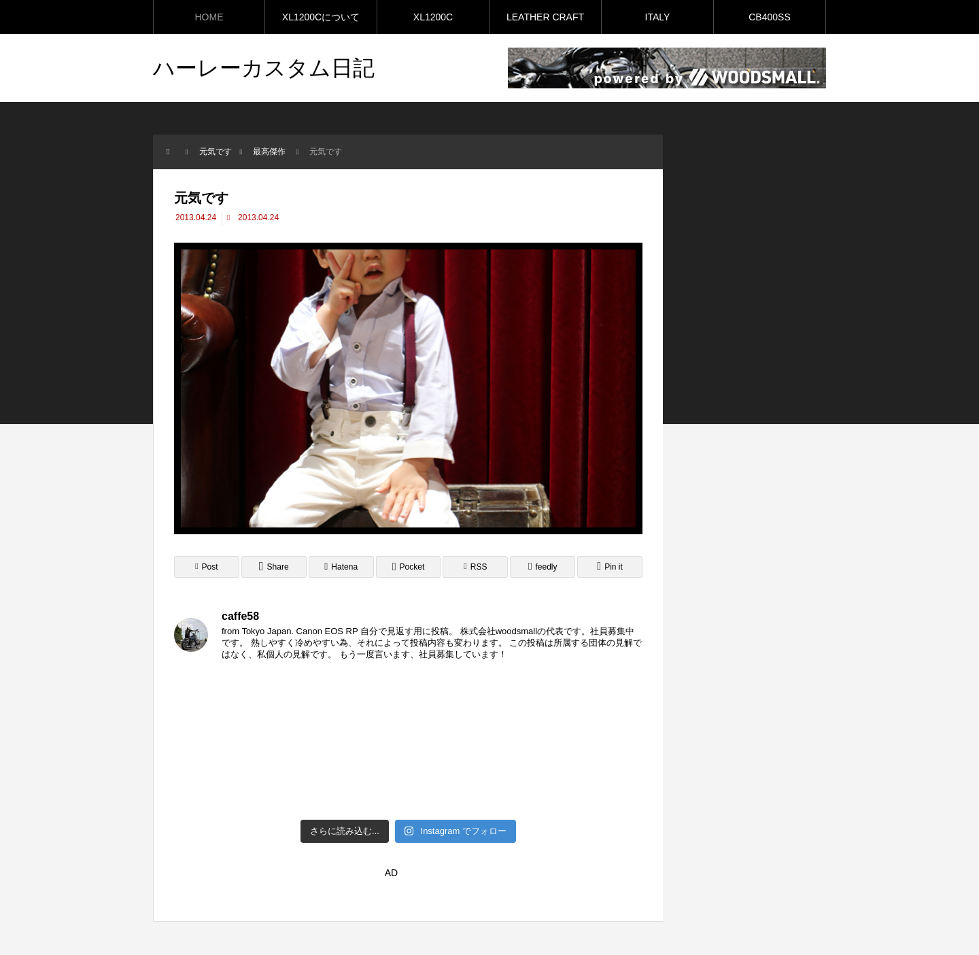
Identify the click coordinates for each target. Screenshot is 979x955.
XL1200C (433, 17)
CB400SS (769, 17)
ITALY (657, 17)
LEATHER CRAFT (545, 17)
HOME (209, 17)
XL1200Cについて (321, 17)
